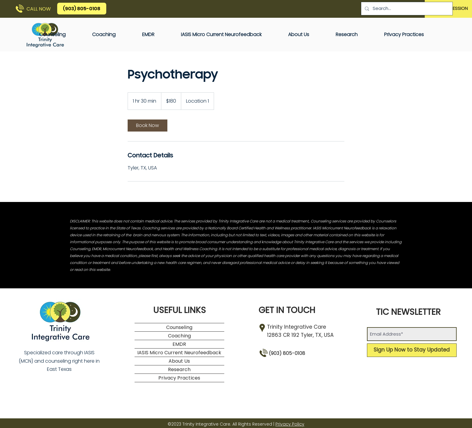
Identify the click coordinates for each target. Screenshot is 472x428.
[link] (147, 125)
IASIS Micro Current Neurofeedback (179, 352)
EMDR (179, 344)
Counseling (179, 327)
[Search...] (406, 8)
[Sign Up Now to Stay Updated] (412, 350)
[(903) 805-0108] (81, 8)
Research (179, 369)
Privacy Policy (289, 424)
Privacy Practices (179, 377)
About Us (179, 361)
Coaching (179, 335)
